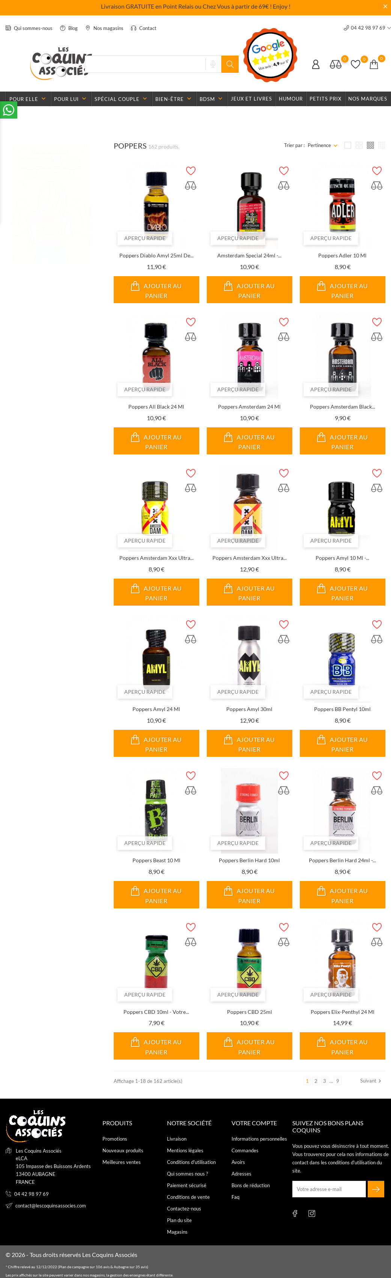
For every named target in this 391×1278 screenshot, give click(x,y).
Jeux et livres (251, 99)
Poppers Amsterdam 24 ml (249, 406)
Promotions (114, 1139)
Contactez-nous (184, 1209)
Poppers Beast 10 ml (156, 860)
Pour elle (28, 98)
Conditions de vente (188, 1197)
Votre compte (254, 1122)
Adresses (241, 1174)
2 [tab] (90, 218)
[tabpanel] (50, 219)
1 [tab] (90, 204)
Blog (69, 28)
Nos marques (367, 99)
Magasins (177, 1232)
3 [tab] (90, 233)
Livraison (176, 1139)
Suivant (371, 1081)
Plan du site (179, 1220)
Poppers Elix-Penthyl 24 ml (342, 1012)
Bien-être (174, 98)
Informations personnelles (259, 1139)
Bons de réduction (251, 1185)
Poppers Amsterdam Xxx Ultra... (156, 558)
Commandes (245, 1150)
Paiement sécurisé (186, 1185)
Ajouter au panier (156, 289)
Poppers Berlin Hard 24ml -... (342, 860)
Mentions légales (185, 1150)
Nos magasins (104, 28)
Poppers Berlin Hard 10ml (249, 860)
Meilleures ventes (121, 1162)
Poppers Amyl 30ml (249, 709)
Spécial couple (122, 98)
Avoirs (238, 1162)
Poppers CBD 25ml (249, 1012)
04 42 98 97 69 (31, 1194)
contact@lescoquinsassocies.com (50, 1206)
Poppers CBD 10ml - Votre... (156, 1012)
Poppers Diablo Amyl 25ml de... (156, 255)
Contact (143, 28)
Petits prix (325, 99)
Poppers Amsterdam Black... (342, 406)
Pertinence (319, 145)
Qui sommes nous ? (187, 1174)
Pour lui (71, 98)
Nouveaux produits (122, 1150)
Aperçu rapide (144, 238)
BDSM (212, 98)
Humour (291, 99)
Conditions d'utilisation (191, 1162)
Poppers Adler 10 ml (342, 255)
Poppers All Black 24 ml (156, 406)
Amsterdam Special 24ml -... (249, 255)
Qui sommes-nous (29, 28)
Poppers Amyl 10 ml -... (342, 558)
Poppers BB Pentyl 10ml (342, 709)
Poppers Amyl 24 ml (156, 709)
